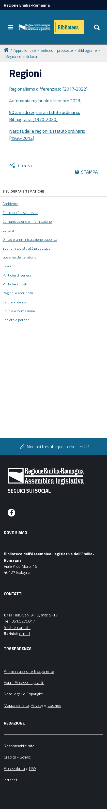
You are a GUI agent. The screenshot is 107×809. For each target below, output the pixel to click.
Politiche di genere (17, 275)
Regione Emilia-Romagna (27, 5)
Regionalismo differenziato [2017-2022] (48, 88)
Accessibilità (14, 768)
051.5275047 (23, 621)
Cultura (8, 230)
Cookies (54, 705)
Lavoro (8, 266)
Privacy (37, 705)
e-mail (24, 633)
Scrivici (25, 757)
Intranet (10, 780)
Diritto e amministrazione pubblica (30, 239)
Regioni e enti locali (21, 56)
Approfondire (24, 50)
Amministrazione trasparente (29, 671)
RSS (32, 768)
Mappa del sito (16, 705)
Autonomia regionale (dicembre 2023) (45, 100)
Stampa (89, 171)
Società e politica (16, 320)
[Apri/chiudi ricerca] (96, 27)
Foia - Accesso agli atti (24, 682)
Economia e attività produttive (27, 248)
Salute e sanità (14, 302)
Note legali (13, 694)
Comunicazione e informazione (27, 221)
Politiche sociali (15, 284)
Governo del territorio (19, 257)
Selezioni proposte (57, 50)
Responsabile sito (19, 746)
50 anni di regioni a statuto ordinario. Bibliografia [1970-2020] (44, 116)
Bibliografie (87, 50)
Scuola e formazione (19, 311)
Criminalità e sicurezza (20, 212)
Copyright (34, 694)
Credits (10, 757)
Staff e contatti (17, 627)
